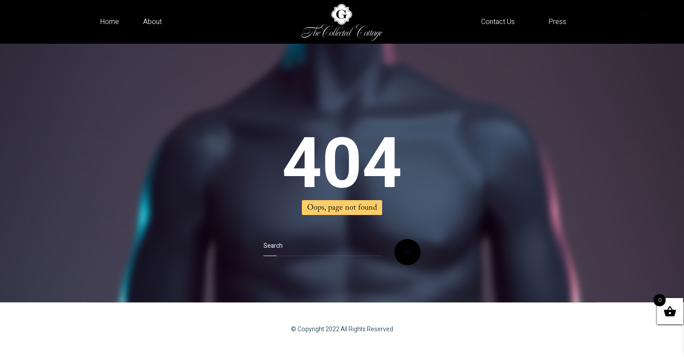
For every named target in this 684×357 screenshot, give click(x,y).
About (152, 22)
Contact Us (498, 22)
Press (557, 22)
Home (109, 22)
